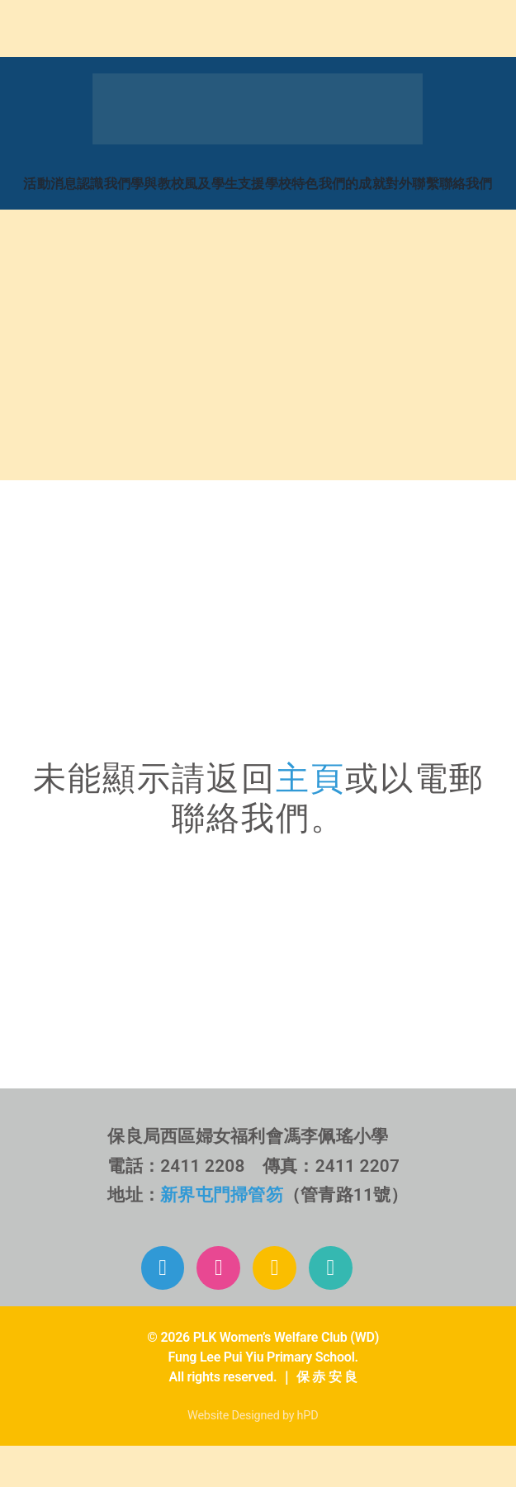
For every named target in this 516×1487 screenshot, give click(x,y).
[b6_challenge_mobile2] (258, 869)
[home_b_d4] (384, 353)
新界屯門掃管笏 (221, 1195)
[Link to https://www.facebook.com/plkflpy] (163, 1268)
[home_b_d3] (134, 353)
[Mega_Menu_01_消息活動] (257, 79)
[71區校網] (258, 516)
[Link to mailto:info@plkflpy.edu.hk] (331, 1268)
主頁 (310, 778)
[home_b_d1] (134, 235)
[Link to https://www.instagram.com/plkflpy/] (218, 1268)
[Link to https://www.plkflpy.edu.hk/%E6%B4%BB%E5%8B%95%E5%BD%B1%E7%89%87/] (274, 1268)
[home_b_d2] (384, 235)
